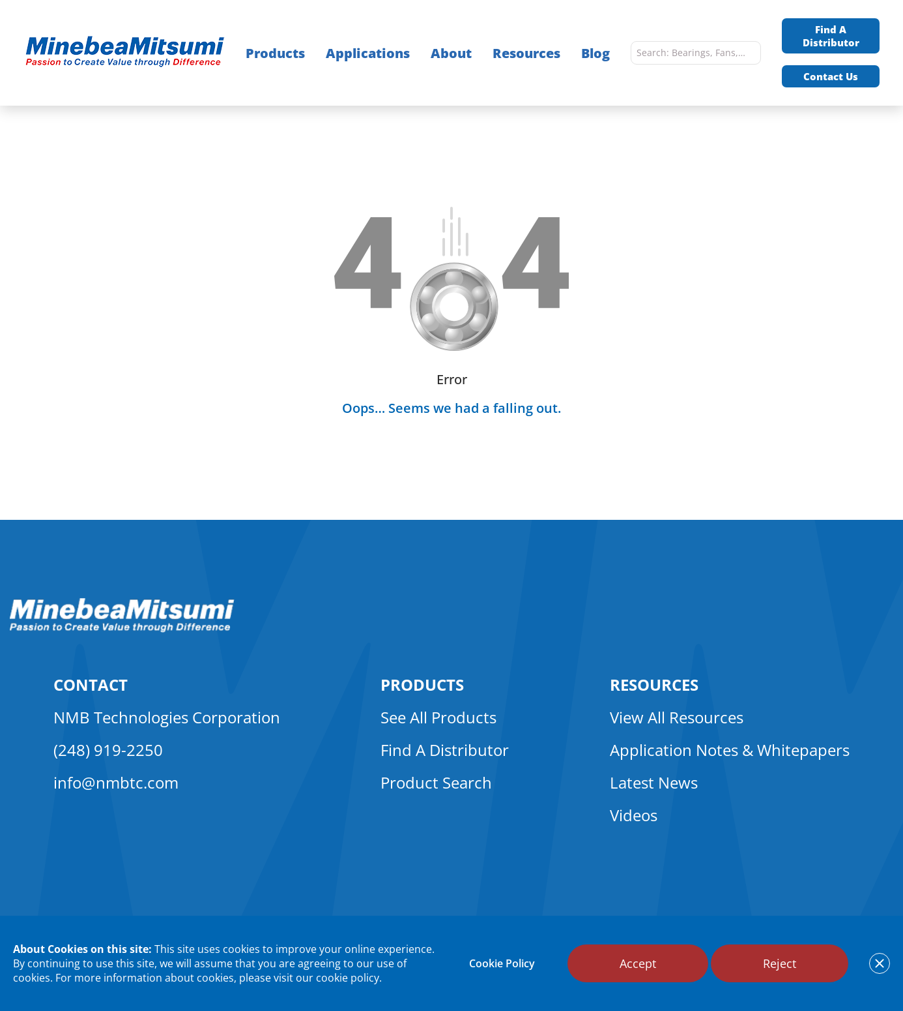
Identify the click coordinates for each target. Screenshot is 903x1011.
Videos (633, 815)
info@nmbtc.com (116, 782)
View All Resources (676, 717)
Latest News (654, 782)
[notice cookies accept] (879, 963)
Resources (526, 53)
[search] (748, 53)
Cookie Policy (502, 963)
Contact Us (830, 76)
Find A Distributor (831, 36)
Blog (595, 53)
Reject (779, 963)
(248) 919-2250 (108, 750)
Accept (638, 963)
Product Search (436, 782)
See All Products (438, 717)
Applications (368, 53)
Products (275, 53)
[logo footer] (122, 629)
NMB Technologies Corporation (166, 717)
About (451, 53)
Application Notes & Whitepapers (730, 750)
